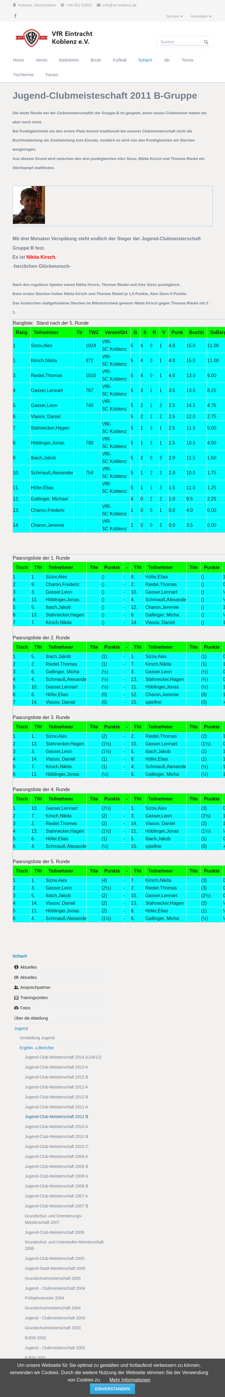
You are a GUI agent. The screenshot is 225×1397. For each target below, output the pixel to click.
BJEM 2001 (35, 1357)
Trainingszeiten (34, 997)
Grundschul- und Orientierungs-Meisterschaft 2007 (53, 1219)
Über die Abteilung (31, 1018)
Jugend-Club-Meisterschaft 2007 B (56, 1206)
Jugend (21, 1028)
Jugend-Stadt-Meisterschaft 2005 (55, 1268)
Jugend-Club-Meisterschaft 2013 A (56, 1067)
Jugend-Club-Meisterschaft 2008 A (56, 1176)
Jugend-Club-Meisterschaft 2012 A (56, 1087)
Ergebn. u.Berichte (36, 1047)
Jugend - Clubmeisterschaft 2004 (55, 1288)
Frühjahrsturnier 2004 (44, 1298)
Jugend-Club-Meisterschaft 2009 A (56, 1156)
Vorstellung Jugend (36, 1037)
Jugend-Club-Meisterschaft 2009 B (56, 1166)
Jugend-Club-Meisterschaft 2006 (54, 1232)
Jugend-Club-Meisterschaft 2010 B (56, 1136)
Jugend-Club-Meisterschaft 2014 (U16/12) (63, 1057)
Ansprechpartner (35, 987)
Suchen (206, 42)
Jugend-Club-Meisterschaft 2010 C (56, 1146)
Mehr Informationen (129, 1379)
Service (172, 16)
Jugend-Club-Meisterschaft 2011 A (56, 1107)
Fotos (25, 1008)
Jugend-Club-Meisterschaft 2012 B (56, 1097)
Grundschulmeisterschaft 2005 (53, 1278)
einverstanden (112, 1388)
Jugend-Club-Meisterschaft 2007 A (56, 1196)
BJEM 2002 (35, 1337)
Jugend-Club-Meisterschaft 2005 (54, 1258)
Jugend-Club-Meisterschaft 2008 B (56, 1186)
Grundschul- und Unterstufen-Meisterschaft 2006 (64, 1245)
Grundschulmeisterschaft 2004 (53, 1308)
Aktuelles (28, 967)
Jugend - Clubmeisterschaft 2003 (55, 1318)
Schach (20, 956)
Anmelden (199, 16)
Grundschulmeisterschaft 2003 (53, 1328)
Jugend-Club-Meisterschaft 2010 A (56, 1126)
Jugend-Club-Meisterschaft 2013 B (56, 1077)
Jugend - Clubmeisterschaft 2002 (55, 1347)
